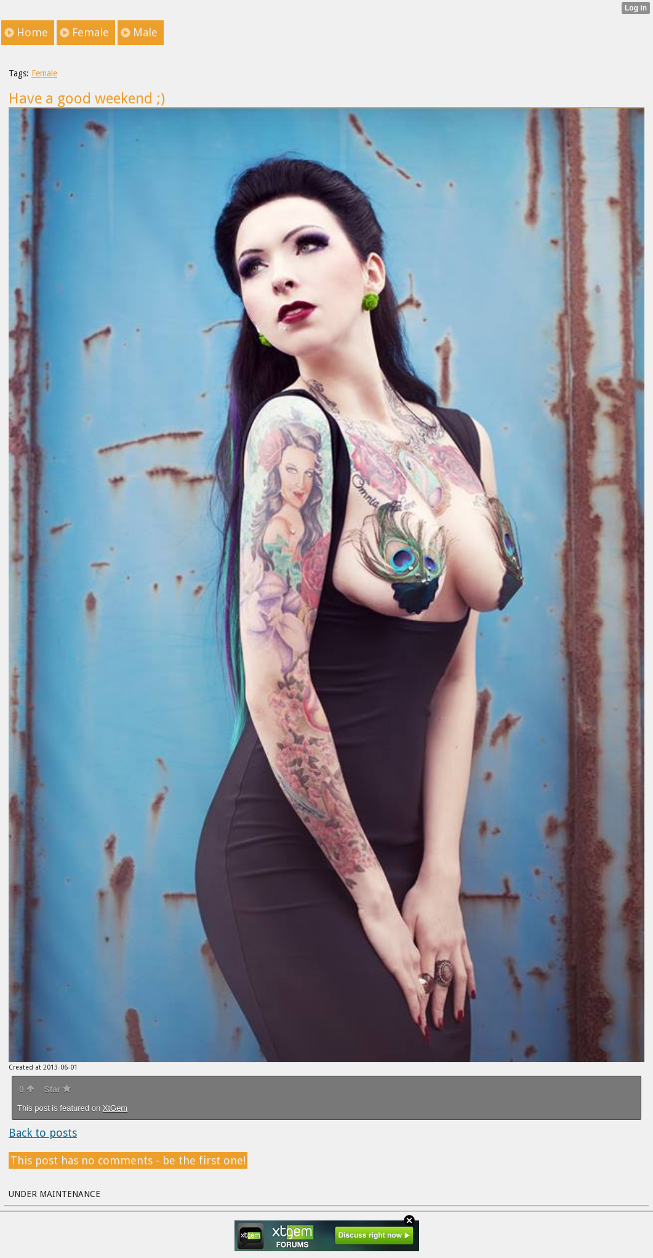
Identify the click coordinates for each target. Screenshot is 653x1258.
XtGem (115, 1108)
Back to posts (43, 1132)
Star (57, 1089)
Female (44, 73)
